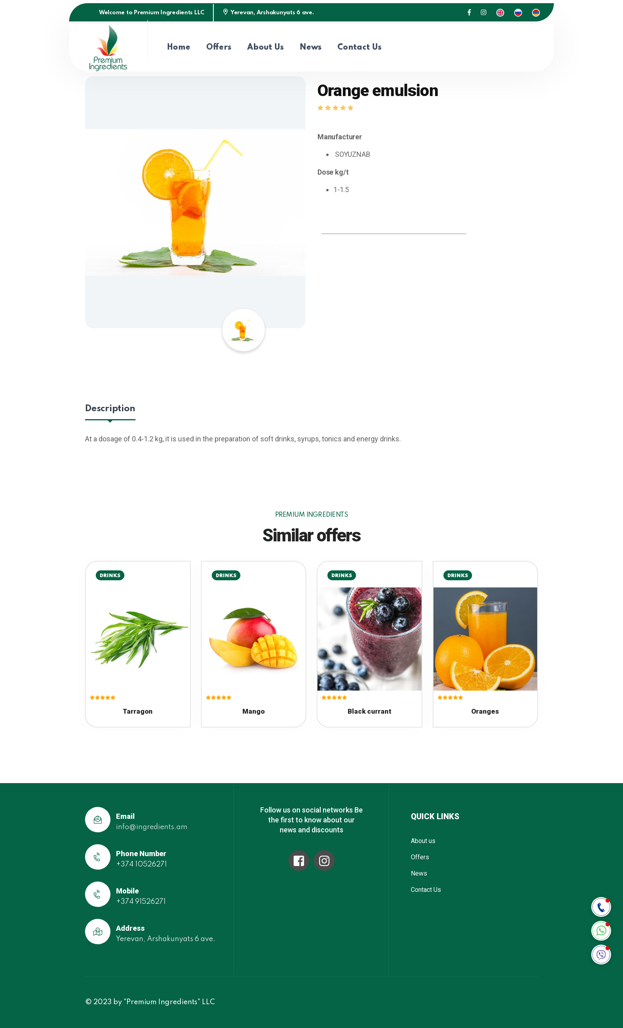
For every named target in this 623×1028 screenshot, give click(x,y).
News (310, 47)
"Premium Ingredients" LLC (169, 1002)
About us (265, 47)
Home (178, 47)
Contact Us (359, 47)
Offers (218, 47)
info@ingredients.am (152, 827)
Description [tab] (110, 408)
